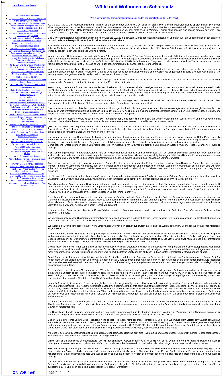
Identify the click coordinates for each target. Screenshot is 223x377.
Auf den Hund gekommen (27, 30)
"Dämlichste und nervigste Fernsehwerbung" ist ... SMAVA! (27, 160)
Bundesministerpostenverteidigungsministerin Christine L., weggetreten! (27, 34)
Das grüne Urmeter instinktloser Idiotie (27, 43)
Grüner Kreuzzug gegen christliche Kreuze (27, 85)
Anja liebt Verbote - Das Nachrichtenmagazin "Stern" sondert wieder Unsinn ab (27, 20)
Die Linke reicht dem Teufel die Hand (27, 74)
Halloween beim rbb (27, 87)
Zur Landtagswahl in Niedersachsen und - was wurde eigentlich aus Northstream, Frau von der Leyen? (27, 183)
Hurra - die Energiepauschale (27, 112)
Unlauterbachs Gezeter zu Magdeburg (27, 164)
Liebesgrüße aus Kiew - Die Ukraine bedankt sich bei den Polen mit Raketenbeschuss (27, 126)
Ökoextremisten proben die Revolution (27, 144)
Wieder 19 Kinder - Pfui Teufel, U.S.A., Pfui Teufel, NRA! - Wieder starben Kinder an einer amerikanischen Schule (27, 169)
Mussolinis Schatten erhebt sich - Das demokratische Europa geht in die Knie (27, 140)
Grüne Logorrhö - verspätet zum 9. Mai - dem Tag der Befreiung (27, 81)
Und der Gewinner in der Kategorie (27, 156)
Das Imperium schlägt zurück (27, 46)
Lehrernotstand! (27, 122)
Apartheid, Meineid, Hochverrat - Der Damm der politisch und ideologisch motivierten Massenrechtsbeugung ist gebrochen (27, 25)
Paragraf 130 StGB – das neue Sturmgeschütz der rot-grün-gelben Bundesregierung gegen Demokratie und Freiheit (27, 150)
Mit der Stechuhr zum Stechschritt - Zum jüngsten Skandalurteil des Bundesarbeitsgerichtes (27, 134)
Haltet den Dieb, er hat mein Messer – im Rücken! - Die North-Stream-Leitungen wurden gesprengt (27, 92)
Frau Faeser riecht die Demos (27, 77)
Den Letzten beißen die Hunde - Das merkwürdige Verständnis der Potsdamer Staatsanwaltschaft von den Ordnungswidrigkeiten (27, 59)
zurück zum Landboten (24, 5)
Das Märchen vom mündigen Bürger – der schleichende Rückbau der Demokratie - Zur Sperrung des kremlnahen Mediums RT (27, 51)
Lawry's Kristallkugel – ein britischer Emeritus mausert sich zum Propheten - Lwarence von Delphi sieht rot (27, 117)
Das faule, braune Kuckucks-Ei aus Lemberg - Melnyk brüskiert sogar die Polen (27, 39)
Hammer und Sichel (27, 97)
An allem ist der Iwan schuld (27, 16)
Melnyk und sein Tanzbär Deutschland (27, 129)
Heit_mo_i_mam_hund (27, 100)
